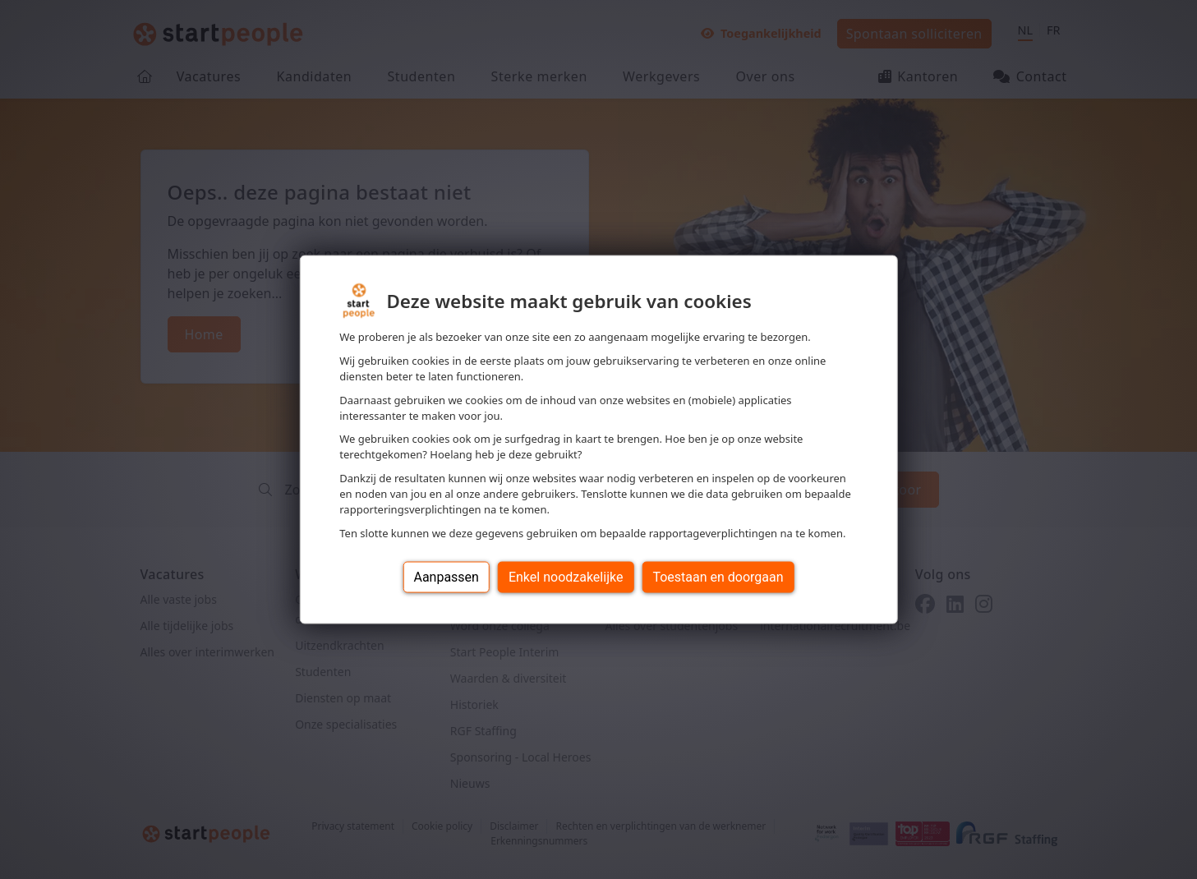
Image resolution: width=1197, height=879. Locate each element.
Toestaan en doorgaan (717, 576)
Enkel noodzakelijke (566, 576)
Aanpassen (446, 576)
